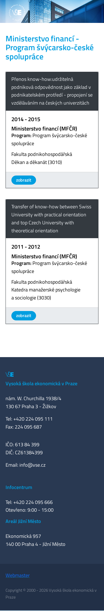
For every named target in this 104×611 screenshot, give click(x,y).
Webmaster (18, 575)
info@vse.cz (32, 465)
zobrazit (23, 180)
